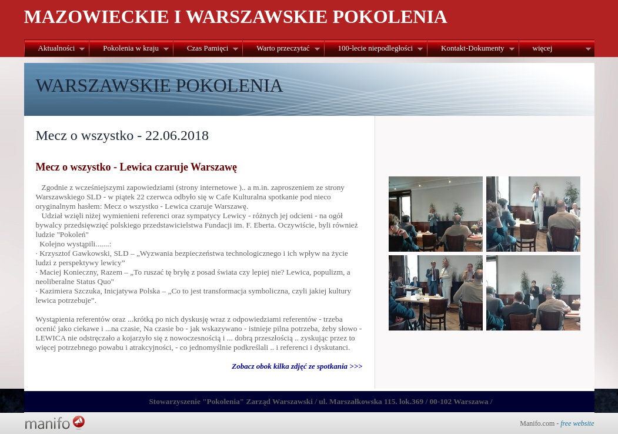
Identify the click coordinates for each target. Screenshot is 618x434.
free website (577, 423)
